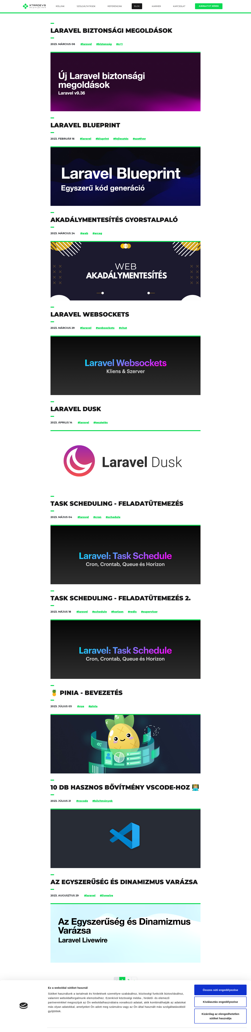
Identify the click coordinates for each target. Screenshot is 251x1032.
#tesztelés (100, 422)
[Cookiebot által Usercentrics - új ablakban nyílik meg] (24, 1025)
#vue (80, 706)
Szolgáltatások (86, 6)
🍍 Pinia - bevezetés (86, 693)
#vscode (82, 801)
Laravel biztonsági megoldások (111, 31)
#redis (132, 611)
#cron (97, 517)
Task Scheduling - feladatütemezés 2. (120, 598)
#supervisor (149, 611)
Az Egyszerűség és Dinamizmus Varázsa (124, 882)
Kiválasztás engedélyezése (220, 991)
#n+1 (119, 44)
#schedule (113, 517)
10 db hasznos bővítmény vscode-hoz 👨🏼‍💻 (124, 787)
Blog (137, 6)
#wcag (97, 233)
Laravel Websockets (89, 314)
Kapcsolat (179, 6)
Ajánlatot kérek (209, 6)
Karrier (156, 6)
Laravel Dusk (75, 409)
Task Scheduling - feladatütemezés (116, 504)
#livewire (106, 895)
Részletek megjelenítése (208, 1024)
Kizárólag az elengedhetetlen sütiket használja (220, 1005)
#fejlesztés (120, 138)
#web (84, 233)
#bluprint (102, 138)
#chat (123, 328)
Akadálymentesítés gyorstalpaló (114, 220)
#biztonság (104, 44)
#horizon (117, 611)
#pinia (93, 706)
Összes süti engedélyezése (220, 979)
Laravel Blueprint (85, 125)
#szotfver (139, 138)
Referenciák (115, 6)
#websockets (105, 328)
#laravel (86, 44)
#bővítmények (102, 801)
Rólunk (60, 6)
